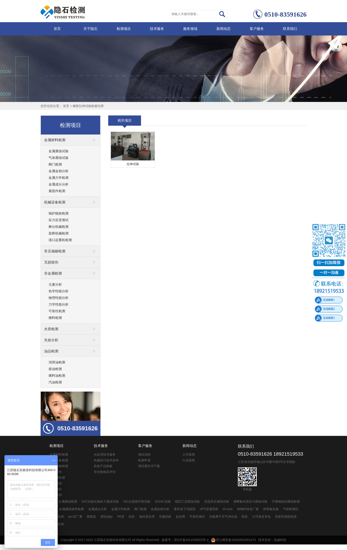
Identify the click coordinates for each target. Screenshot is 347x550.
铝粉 (132, 516)
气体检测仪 (290, 509)
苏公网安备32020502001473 (233, 540)
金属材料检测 (58, 454)
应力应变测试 (59, 220)
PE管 (120, 516)
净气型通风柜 (209, 509)
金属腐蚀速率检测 (71, 509)
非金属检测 (57, 477)
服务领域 (190, 29)
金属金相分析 (59, 171)
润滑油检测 (57, 362)
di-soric (228, 509)
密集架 (91, 516)
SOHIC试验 (163, 501)
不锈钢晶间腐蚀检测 (286, 501)
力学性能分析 (59, 304)
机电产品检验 (103, 466)
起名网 (180, 516)
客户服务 (257, 29)
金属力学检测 (59, 177)
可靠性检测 (57, 311)
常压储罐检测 (58, 466)
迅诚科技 (280, 540)
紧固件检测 (57, 191)
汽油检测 (55, 382)
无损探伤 (55, 472)
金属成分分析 (59, 184)
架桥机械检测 (59, 233)
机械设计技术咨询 (106, 460)
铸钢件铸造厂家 (248, 509)
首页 (57, 29)
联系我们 (290, 29)
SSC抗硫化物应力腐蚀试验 (100, 501)
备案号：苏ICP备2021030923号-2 (185, 540)
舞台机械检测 (59, 226)
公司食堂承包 (261, 516)
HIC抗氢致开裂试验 (136, 501)
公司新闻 (188, 454)
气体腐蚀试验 (59, 158)
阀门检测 (55, 164)
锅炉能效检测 (59, 213)
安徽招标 (165, 516)
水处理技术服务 (105, 454)
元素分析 (55, 284)
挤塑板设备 (271, 509)
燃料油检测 (57, 375)
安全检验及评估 (105, 472)
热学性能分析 (59, 291)
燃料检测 (55, 318)
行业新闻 (188, 460)
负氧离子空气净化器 (223, 516)
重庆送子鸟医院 (185, 509)
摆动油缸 (106, 516)
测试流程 (144, 454)
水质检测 (55, 483)
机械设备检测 (58, 460)
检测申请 (144, 460)
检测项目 (124, 29)
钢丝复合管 (147, 516)
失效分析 (55, 489)
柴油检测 (55, 369)
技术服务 (157, 29)
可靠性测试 (197, 516)
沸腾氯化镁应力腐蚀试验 (250, 501)
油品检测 (55, 495)
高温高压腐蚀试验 (216, 501)
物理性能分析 (59, 298)
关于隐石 (90, 29)
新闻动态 (223, 29)
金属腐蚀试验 (59, 151)
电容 (244, 516)
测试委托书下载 (149, 466)
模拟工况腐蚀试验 (187, 501)
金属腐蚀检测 (68, 501)
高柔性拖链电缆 (286, 516)
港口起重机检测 (60, 240)
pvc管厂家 (75, 516)
